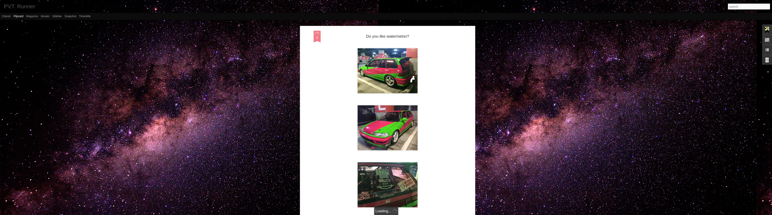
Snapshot (70, 16)
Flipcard (18, 16)
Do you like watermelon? (387, 32)
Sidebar (57, 16)
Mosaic (45, 16)
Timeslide (85, 16)
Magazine (32, 16)
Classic (6, 16)
